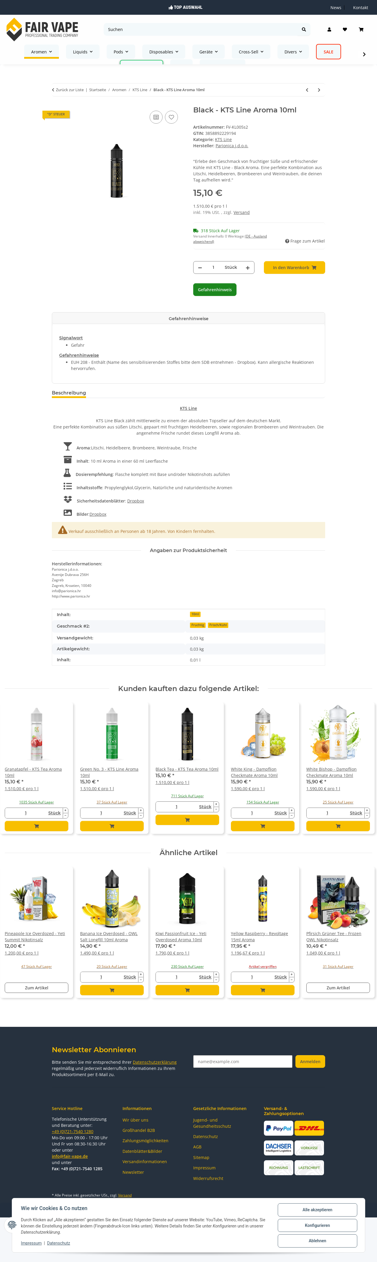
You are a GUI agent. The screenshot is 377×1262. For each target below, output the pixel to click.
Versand (242, 212)
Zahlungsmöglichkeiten (145, 1140)
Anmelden (310, 1061)
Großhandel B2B (139, 1130)
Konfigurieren (316, 1225)
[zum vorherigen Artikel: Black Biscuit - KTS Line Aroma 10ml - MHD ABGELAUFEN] (307, 90)
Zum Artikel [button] (36, 988)
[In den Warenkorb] (294, 267)
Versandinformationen (145, 1161)
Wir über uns (135, 1120)
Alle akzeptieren (317, 1210)
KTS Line (223, 139)
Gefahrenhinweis (215, 289)
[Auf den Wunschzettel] (171, 117)
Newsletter (133, 1172)
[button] (329, 29)
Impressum (32, 1243)
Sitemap (201, 1157)
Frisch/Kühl (218, 625)
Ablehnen (316, 1241)
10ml (195, 614)
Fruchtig (197, 625)
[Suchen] (201, 29)
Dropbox (135, 501)
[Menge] (213, 267)
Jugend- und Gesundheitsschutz (212, 1123)
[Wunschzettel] (345, 29)
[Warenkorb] (361, 29)
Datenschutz (59, 1243)
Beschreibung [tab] (69, 393)
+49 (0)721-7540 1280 (72, 1131)
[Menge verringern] (200, 267)
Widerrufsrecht (208, 1178)
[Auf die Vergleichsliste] (156, 117)
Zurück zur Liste (70, 89)
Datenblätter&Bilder (142, 1151)
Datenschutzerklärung (155, 1062)
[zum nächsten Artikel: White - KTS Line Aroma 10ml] (319, 90)
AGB (197, 1147)
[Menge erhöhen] (247, 267)
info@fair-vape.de (70, 1156)
